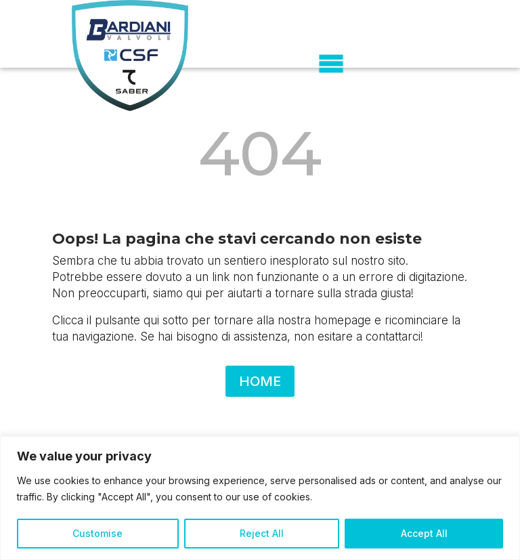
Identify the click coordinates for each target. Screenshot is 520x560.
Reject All (262, 533)
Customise (97, 533)
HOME (260, 381)
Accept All (424, 533)
